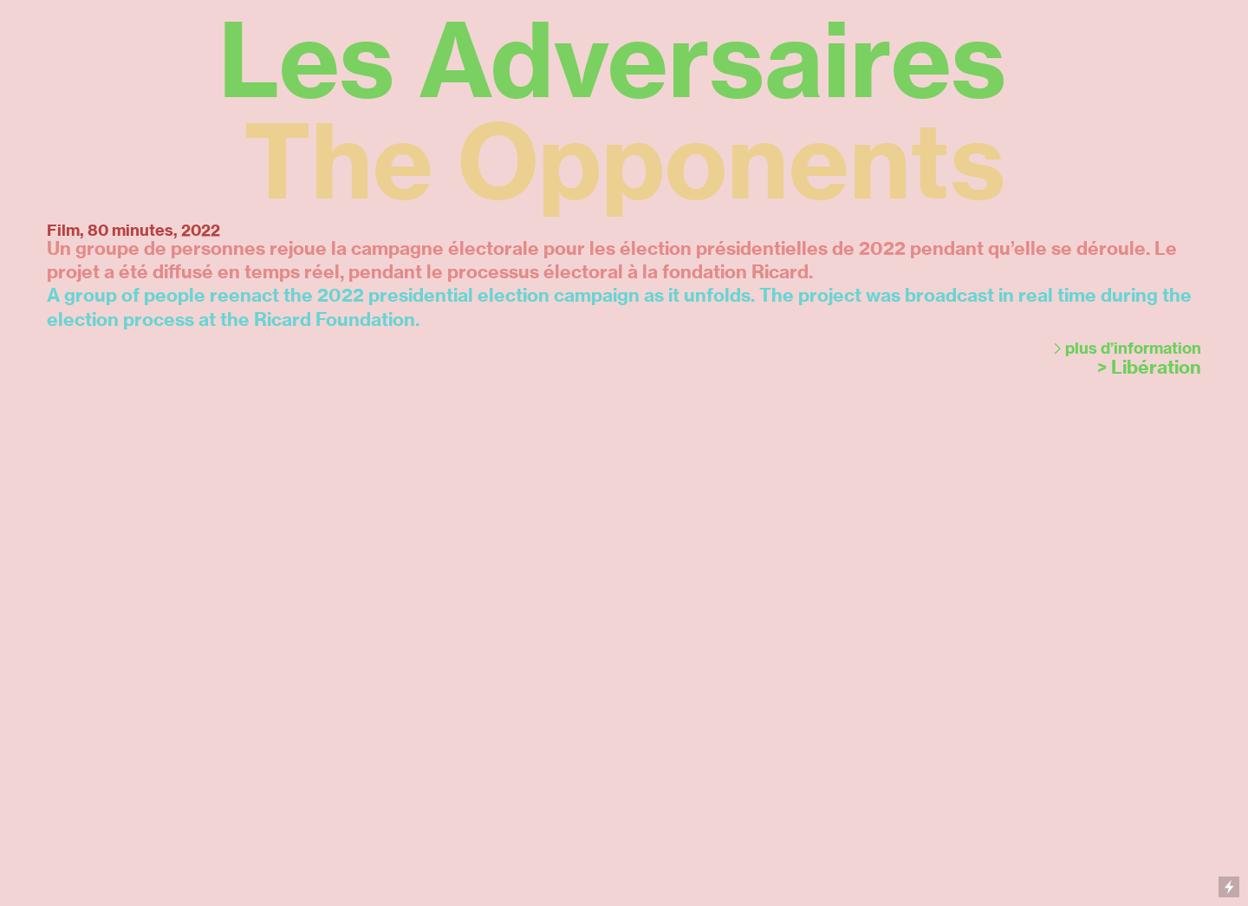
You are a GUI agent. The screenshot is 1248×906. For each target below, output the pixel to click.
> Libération (1149, 367)
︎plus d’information (1125, 348)
